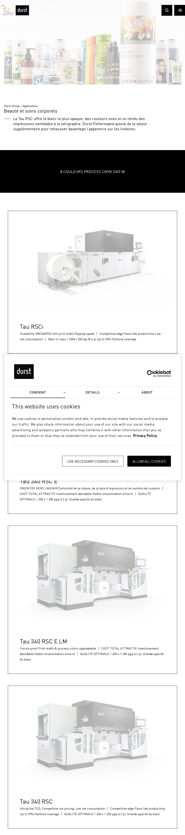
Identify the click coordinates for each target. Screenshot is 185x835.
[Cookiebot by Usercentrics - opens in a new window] (154, 373)
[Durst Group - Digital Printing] (22, 14)
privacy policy (145, 436)
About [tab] (147, 392)
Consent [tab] (38, 392)
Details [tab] (92, 392)
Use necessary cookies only (92, 461)
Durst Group (12, 106)
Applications (30, 106)
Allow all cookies (149, 461)
